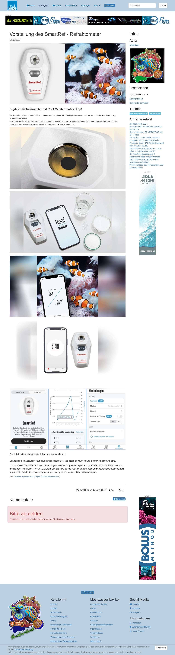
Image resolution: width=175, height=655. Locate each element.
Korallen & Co (96, 612)
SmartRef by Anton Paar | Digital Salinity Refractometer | (37, 476)
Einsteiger (85, 5)
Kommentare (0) (136, 99)
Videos (57, 5)
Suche (163, 5)
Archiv (30, 5)
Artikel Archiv (56, 612)
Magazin (44, 5)
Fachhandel (71, 5)
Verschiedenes (96, 633)
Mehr (97, 5)
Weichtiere (94, 637)
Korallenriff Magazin (59, 616)
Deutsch (54, 604)
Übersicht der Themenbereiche (64, 641)
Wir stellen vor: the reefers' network (145, 137)
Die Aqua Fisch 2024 (138, 124)
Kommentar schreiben (139, 103)
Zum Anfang (119, 499)
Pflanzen (94, 621)
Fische (93, 608)
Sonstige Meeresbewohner (101, 625)
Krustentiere (95, 616)
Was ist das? (95, 641)
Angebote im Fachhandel (61, 625)
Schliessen (161, 648)
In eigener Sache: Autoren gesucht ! (145, 140)
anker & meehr (137, 631)
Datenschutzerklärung (140, 627)
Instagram (135, 612)
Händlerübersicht (58, 629)
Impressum (135, 623)
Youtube (135, 604)
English (54, 608)
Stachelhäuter (96, 629)
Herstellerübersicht (59, 633)
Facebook (135, 608)
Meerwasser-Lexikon (99, 604)
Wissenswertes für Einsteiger (63, 637)
